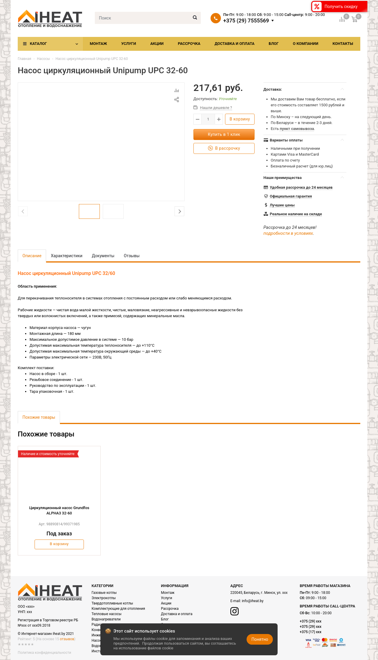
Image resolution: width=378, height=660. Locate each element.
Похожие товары (38, 417)
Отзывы (131, 255)
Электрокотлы (104, 598)
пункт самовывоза (297, 128)
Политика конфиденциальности (44, 653)
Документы (103, 255)
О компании (305, 43)
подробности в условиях (288, 233)
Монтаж (98, 43)
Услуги (128, 43)
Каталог (38, 43)
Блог (274, 43)
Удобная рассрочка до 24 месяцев (301, 187)
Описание (31, 255)
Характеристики (66, 255)
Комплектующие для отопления (118, 609)
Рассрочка (189, 43)
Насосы (43, 59)
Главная (24, 59)
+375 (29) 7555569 (246, 21)
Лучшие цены (282, 205)
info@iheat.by (252, 601)
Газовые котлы (104, 593)
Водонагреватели (106, 619)
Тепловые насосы (106, 614)
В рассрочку (224, 148)
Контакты (343, 43)
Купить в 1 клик (224, 134)
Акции (157, 43)
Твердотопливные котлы (112, 603)
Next (179, 211)
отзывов (67, 639)
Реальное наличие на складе (296, 214)
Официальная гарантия (291, 196)
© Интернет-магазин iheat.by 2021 (46, 634)
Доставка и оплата (235, 43)
